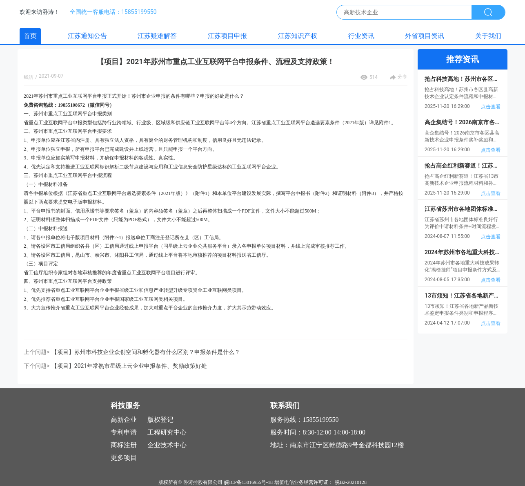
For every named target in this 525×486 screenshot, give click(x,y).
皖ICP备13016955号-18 (248, 482)
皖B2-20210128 (351, 482)
